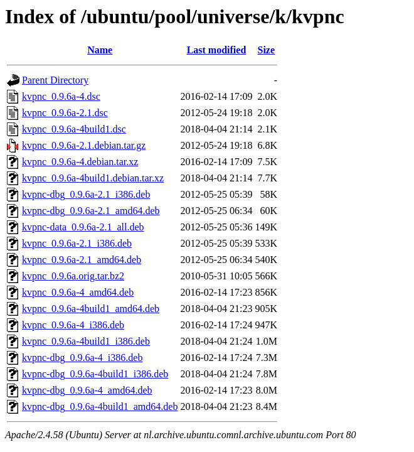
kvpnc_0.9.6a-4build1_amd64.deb (90, 308)
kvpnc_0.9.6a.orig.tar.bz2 (73, 276)
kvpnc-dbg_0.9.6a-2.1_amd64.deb (91, 210)
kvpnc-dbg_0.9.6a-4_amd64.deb (87, 390)
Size (266, 50)
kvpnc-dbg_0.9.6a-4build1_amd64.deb (100, 406)
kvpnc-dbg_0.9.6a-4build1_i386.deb (95, 374)
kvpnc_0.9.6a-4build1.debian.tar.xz (93, 178)
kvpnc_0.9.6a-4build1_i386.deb (86, 341)
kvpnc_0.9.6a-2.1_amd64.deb (81, 259)
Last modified (217, 50)
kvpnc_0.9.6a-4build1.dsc (74, 129)
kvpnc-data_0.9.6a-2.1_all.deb (83, 227)
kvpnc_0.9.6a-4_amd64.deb (78, 292)
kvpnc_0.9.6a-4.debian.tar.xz (80, 161)
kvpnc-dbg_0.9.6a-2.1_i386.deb (86, 194)
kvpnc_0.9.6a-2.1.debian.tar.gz (84, 145)
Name (99, 50)
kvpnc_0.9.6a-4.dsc (61, 96)
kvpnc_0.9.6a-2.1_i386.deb (77, 243)
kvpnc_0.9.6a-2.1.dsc (65, 112)
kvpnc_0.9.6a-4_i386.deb (73, 325)
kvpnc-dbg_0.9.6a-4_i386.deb (82, 357)
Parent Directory (55, 80)
